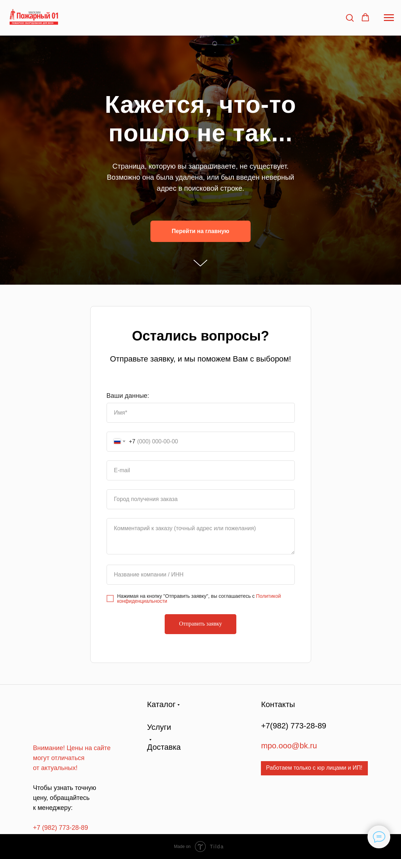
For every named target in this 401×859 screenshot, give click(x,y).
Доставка (164, 747)
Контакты (278, 704)
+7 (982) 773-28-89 (60, 827)
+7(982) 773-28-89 (294, 725)
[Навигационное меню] (389, 17)
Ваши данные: (128, 395)
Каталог (161, 704)
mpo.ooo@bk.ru (289, 745)
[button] (349, 17)
